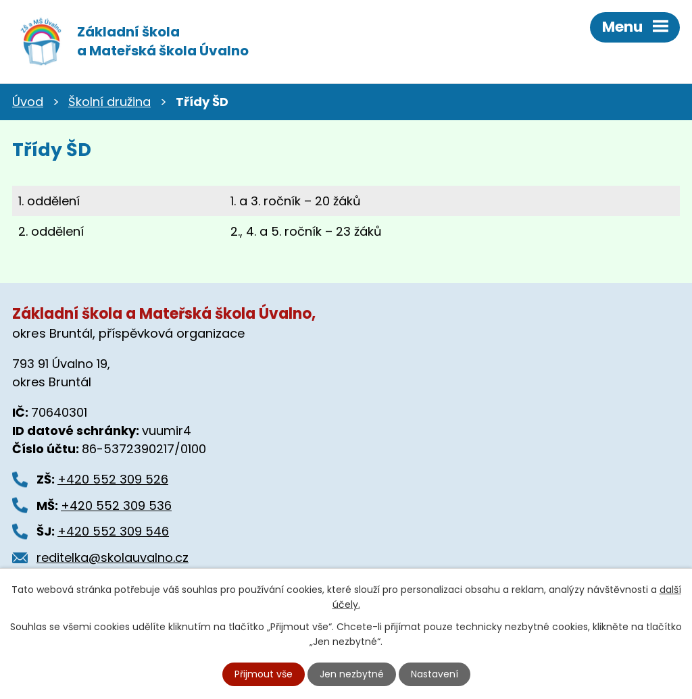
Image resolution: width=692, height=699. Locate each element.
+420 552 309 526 (112, 479)
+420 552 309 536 (116, 505)
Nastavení (434, 674)
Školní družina (109, 101)
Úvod (27, 101)
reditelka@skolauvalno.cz (112, 557)
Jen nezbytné (352, 674)
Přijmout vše (263, 674)
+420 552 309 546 (113, 531)
